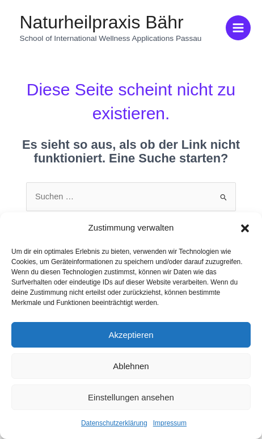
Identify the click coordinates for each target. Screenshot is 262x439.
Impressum (170, 423)
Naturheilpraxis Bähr (102, 22)
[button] (245, 228)
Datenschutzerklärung (114, 423)
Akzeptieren (130, 335)
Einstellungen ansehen (131, 397)
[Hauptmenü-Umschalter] (238, 27)
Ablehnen (131, 366)
